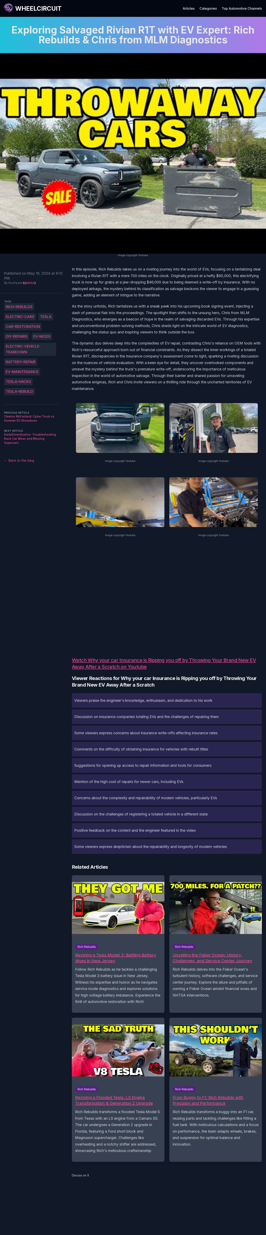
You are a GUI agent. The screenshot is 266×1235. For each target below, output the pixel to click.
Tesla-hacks (18, 381)
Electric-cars (20, 317)
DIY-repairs (17, 336)
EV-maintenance (22, 372)
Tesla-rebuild (19, 391)
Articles (189, 8)
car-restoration (23, 326)
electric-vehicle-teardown (23, 349)
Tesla (46, 317)
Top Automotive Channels (242, 8)
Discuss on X (80, 1175)
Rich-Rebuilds (19, 307)
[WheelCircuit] (32, 8)
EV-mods (41, 336)
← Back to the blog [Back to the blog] (19, 460)
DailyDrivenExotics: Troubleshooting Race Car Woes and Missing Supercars (30, 438)
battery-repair (21, 362)
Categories (208, 8)
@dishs (29, 282)
